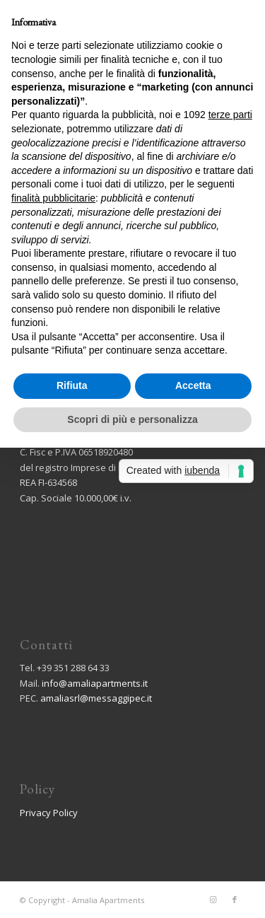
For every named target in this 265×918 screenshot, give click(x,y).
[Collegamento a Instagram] (213, 899)
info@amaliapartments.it (95, 683)
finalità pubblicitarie (53, 198)
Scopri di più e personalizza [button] (132, 419)
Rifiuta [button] (72, 385)
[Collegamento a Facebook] (234, 899)
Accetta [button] (193, 385)
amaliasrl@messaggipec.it (96, 698)
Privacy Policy (49, 812)
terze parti (230, 114)
